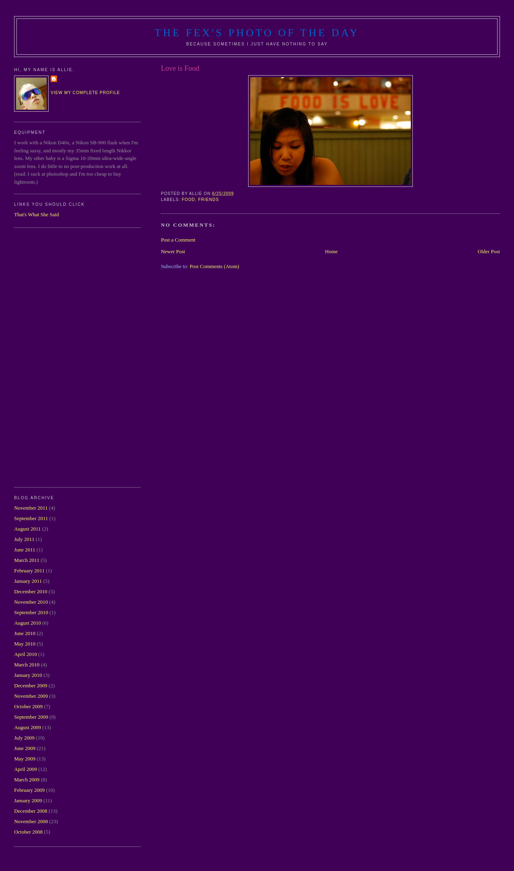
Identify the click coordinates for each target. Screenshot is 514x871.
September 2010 (31, 612)
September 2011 (31, 518)
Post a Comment (178, 240)
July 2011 (24, 539)
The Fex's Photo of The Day (257, 33)
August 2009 (27, 727)
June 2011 (24, 550)
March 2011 (26, 560)
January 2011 (28, 581)
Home (331, 251)
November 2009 (31, 696)
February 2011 (29, 571)
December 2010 (30, 591)
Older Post (489, 251)
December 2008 (30, 811)
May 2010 (24, 644)
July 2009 (24, 738)
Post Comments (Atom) (214, 266)
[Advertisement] (46, 356)
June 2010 (24, 633)
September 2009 (31, 717)
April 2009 (25, 769)
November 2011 (31, 508)
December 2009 (30, 685)
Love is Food (180, 68)
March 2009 (26, 780)
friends (208, 199)
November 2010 (31, 602)
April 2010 (25, 654)
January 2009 (28, 800)
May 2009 (24, 759)
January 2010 (28, 675)
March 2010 (26, 665)
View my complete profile (85, 92)
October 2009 (28, 706)
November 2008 (31, 821)
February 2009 (29, 790)
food (188, 199)
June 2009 (24, 748)
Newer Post (173, 251)
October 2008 (28, 832)
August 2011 (27, 529)
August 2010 (27, 623)
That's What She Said (36, 214)
